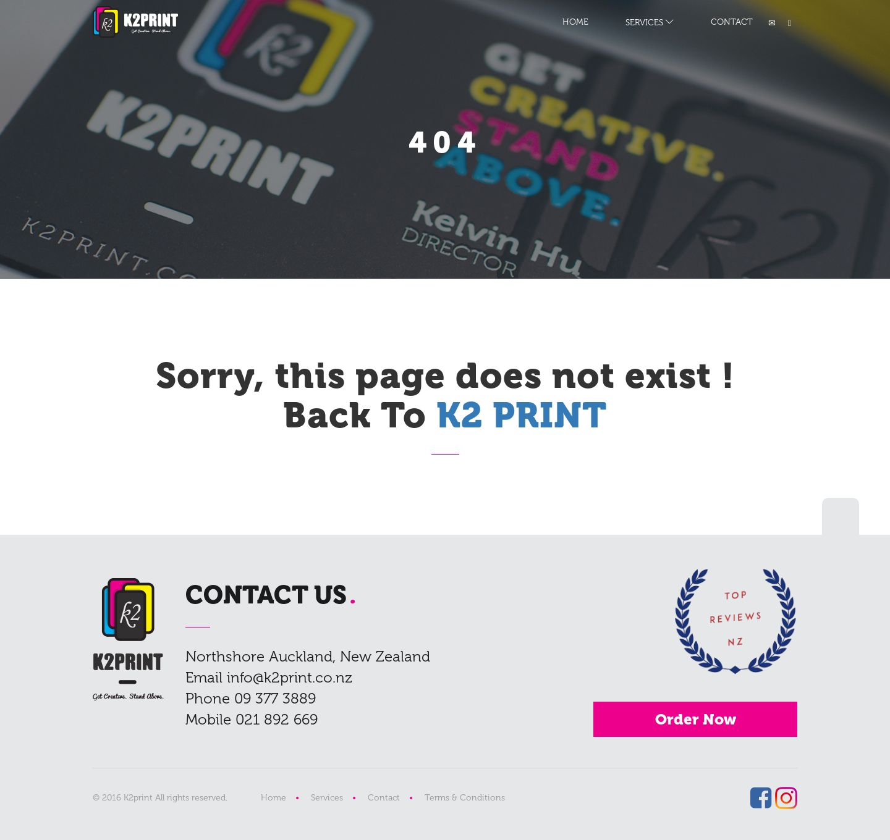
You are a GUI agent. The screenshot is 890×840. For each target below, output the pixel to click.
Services (327, 797)
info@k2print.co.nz (289, 677)
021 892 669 (276, 719)
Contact (384, 797)
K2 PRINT (135, 22)
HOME (575, 22)
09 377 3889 (275, 698)
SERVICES (644, 22)
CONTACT (732, 22)
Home (273, 797)
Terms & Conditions (465, 797)
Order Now (695, 719)
